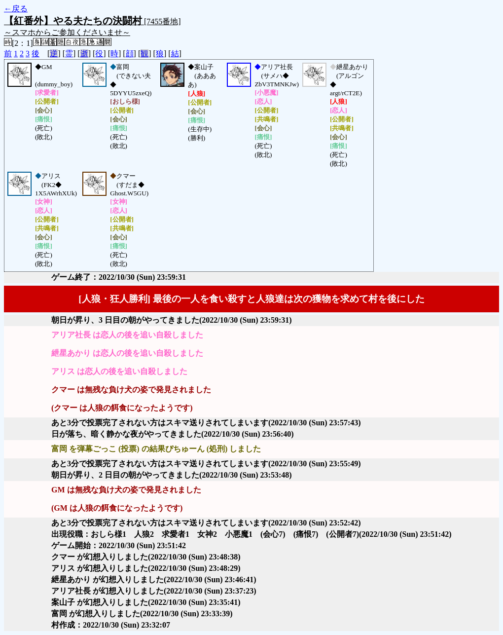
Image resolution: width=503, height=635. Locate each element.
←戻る (16, 8)
